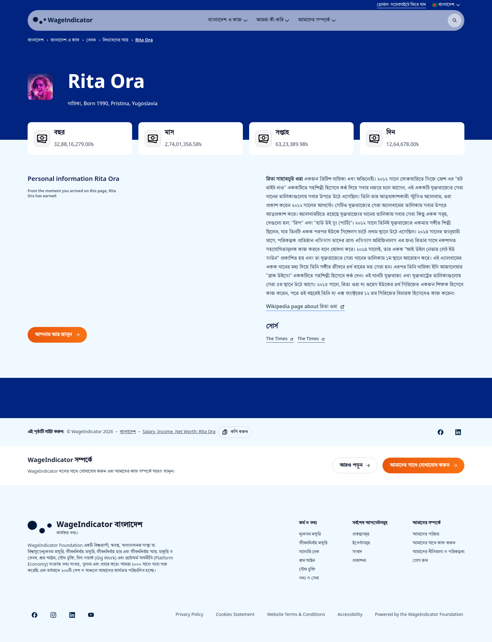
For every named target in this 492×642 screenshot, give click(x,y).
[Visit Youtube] (91, 615)
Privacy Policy (189, 615)
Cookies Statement (235, 615)
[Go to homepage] (63, 20)
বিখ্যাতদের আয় (115, 40)
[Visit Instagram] (53, 615)
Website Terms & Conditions (296, 615)
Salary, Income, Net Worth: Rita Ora (179, 432)
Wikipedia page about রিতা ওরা (305, 306)
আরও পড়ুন (358, 467)
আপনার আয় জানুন (57, 334)
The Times (280, 339)
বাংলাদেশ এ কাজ (65, 40)
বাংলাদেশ (36, 40)
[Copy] (235, 432)
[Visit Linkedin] (72, 615)
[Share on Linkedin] (458, 432)
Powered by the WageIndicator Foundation (419, 615)
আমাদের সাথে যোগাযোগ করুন (425, 467)
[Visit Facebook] (34, 615)
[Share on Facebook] (440, 432)
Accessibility (350, 615)
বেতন (91, 40)
